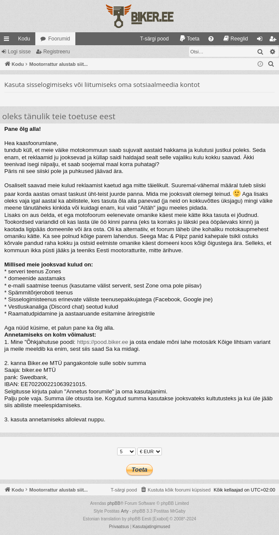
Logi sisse (19, 52)
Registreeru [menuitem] (274, 40)
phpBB (113, 503)
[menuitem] (150, 38)
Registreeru (56, 52)
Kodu (24, 39)
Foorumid (59, 39)
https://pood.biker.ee (102, 342)
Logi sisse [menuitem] (261, 40)
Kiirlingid (8, 40)
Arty (125, 511)
